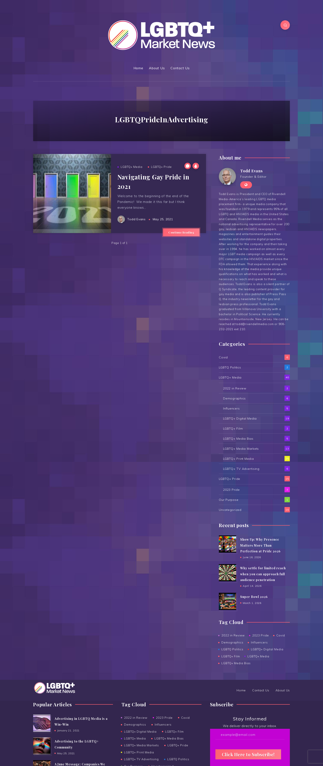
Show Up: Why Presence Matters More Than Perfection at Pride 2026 (260, 545)
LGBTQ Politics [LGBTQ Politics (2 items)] (178, 759)
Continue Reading (181, 232)
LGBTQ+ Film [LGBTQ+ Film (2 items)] (174, 731)
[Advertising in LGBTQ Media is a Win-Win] (41, 723)
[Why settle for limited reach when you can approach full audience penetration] (227, 572)
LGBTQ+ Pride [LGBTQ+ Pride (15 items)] (177, 745)
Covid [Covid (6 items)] (185, 717)
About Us (157, 68)
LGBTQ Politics (230, 367)
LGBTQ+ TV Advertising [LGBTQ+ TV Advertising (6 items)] (141, 759)
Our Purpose (228, 500)
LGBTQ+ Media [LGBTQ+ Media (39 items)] (135, 738)
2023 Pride (231, 490)
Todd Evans (251, 170)
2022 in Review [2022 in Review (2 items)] (135, 717)
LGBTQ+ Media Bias (238, 439)
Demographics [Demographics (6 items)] (135, 724)
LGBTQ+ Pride (161, 167)
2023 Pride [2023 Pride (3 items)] (164, 717)
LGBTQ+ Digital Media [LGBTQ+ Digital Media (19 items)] (140, 731)
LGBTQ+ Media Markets (241, 449)
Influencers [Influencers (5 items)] (163, 724)
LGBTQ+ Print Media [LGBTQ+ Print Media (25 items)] (139, 752)
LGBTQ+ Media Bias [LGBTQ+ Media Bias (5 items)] (169, 738)
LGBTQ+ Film (233, 428)
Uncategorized (230, 510)
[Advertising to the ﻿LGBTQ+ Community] (41, 745)
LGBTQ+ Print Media (238, 459)
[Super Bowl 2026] (227, 601)
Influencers (231, 408)
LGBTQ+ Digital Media (240, 418)
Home (138, 68)
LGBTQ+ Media (131, 167)
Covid (223, 357)
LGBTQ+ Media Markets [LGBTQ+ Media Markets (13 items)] (141, 745)
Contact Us (180, 68)
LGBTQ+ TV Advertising (241, 469)
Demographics (234, 398)
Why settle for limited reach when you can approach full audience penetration (263, 574)
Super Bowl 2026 (254, 597)
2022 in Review (234, 388)
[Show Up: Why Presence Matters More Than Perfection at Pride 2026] (227, 544)
